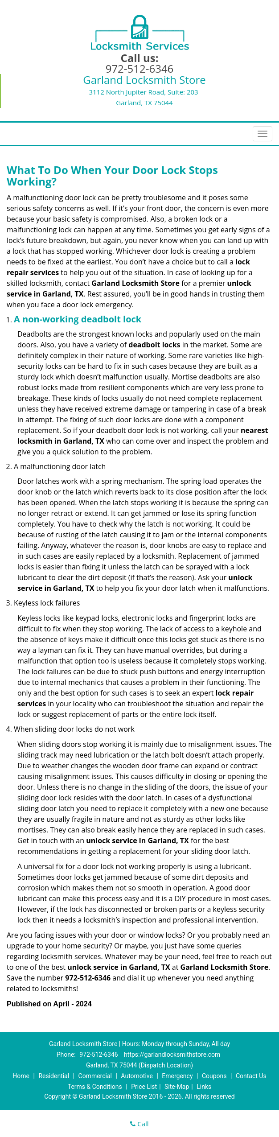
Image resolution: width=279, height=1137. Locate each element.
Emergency (177, 1075)
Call (139, 1123)
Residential (53, 1075)
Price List (144, 1086)
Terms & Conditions (95, 1086)
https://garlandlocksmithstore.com (172, 1054)
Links (204, 1086)
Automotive (137, 1075)
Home (20, 1075)
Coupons (214, 1075)
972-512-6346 (140, 68)
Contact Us (251, 1075)
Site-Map (176, 1086)
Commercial (95, 1075)
